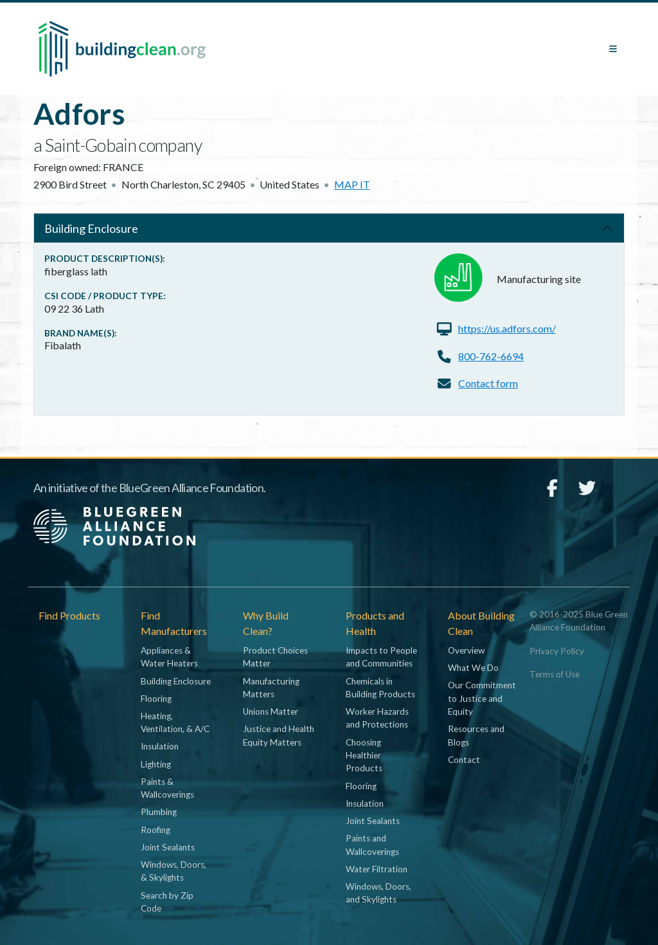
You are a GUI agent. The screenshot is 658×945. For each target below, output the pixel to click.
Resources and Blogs (476, 735)
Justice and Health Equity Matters (278, 735)
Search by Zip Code (167, 901)
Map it (352, 184)
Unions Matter (270, 711)
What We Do (473, 668)
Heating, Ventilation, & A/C (175, 722)
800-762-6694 (491, 356)
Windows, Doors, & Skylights (173, 871)
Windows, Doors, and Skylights (378, 892)
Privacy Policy (556, 651)
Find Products (69, 615)
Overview (466, 650)
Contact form (488, 383)
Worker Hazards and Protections (377, 717)
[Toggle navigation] (613, 49)
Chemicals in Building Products (380, 687)
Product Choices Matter (275, 656)
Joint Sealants (168, 847)
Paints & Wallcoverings (167, 788)
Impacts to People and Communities (381, 656)
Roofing (155, 830)
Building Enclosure (91, 228)
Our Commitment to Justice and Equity (482, 698)
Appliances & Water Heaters (169, 656)
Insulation (160, 746)
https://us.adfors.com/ (507, 328)
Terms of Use (554, 674)
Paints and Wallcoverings (372, 844)
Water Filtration (376, 869)
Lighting (156, 764)
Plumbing (159, 812)
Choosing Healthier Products (364, 755)
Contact (464, 760)
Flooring (156, 698)
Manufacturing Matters (271, 687)
